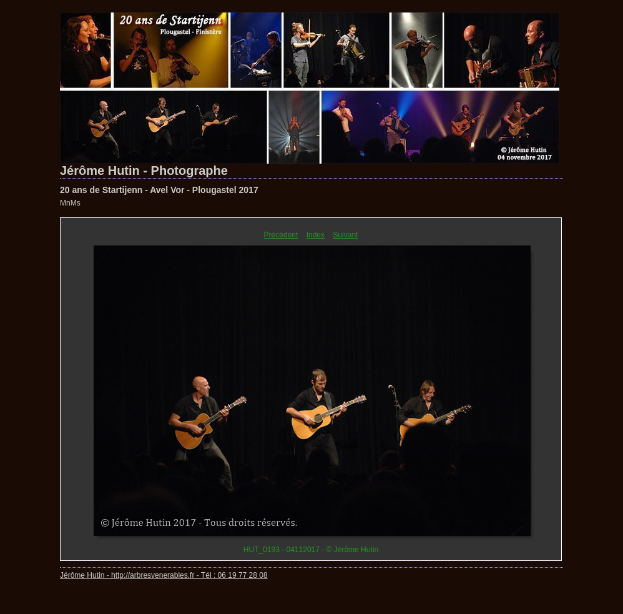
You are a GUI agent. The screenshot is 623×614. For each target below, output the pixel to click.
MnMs (70, 203)
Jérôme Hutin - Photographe (144, 170)
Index (316, 234)
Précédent (281, 234)
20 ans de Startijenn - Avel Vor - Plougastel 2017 (159, 190)
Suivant (345, 234)
